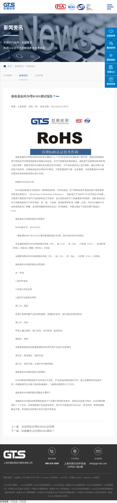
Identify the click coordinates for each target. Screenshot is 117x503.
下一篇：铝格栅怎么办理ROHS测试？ (32, 430)
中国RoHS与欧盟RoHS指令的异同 (91, 492)
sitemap (45, 477)
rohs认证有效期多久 (42, 485)
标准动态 (31, 66)
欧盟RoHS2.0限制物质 (26, 492)
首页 (8, 66)
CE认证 (14, 501)
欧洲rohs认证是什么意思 (19, 489)
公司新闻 (8, 75)
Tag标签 (17, 477)
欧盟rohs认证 (75, 477)
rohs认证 (63, 477)
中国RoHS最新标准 (39, 489)
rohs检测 (95, 477)
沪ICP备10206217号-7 (31, 477)
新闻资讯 (19, 66)
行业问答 (39, 75)
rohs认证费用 (26, 485)
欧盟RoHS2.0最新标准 (75, 485)
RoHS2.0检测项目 (94, 485)
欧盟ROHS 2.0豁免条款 (60, 489)
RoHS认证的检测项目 (80, 489)
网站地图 (7, 477)
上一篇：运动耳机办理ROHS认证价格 (32, 426)
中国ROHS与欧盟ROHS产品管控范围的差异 (56, 492)
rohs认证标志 (58, 485)
